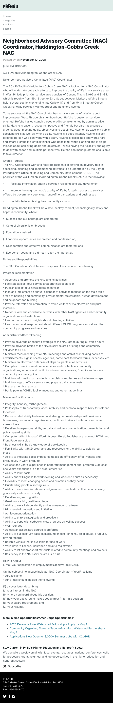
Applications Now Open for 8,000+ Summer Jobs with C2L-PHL (50, 636)
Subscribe (12, 666)
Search (7, 28)
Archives (8, 24)
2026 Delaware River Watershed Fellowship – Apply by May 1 (48, 624)
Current (7, 16)
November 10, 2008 (33, 59)
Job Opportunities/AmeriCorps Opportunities (43, 618)
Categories (9, 20)
